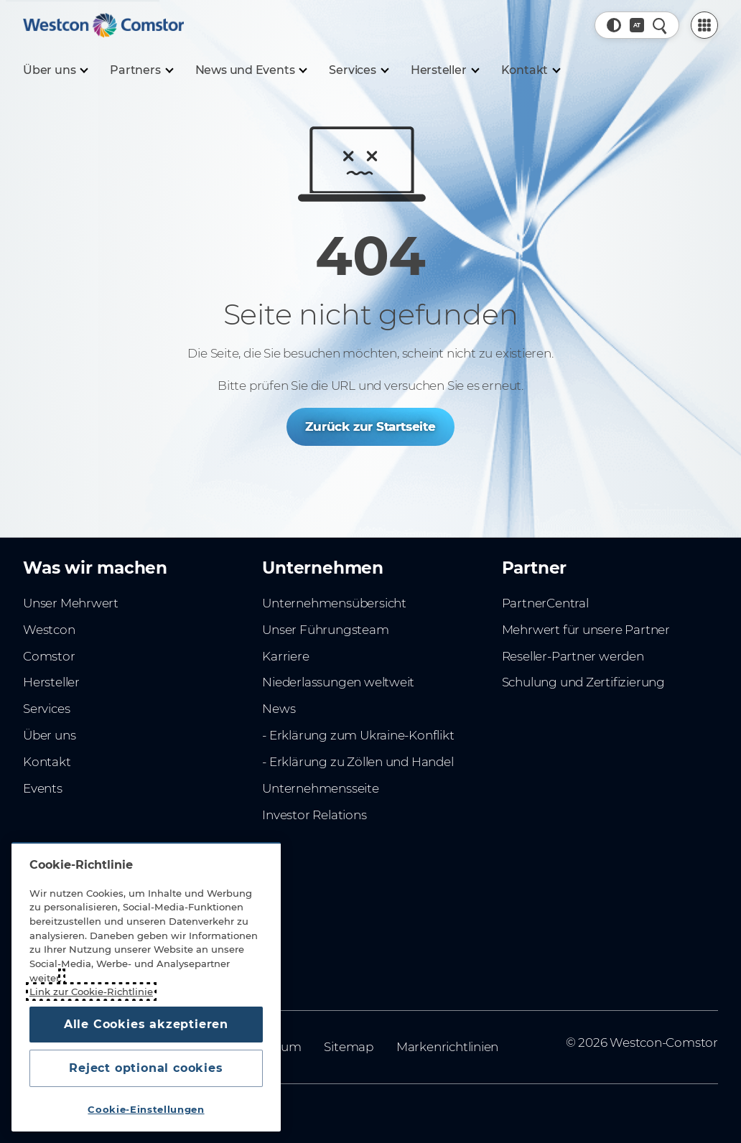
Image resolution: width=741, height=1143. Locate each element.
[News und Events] (251, 70)
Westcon (49, 629)
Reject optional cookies (146, 1068)
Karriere (285, 656)
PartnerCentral (545, 603)
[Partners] (141, 70)
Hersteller (51, 682)
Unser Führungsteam (325, 629)
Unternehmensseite (320, 788)
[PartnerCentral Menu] (704, 25)
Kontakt (47, 762)
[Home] (103, 25)
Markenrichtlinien (447, 1047)
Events (42, 788)
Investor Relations (314, 815)
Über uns (49, 735)
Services (46, 708)
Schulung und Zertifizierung (583, 682)
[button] (614, 25)
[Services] (358, 70)
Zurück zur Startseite (370, 426)
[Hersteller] (444, 70)
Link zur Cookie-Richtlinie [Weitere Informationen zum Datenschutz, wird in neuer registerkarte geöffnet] (91, 991)
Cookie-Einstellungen (146, 1109)
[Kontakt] (530, 70)
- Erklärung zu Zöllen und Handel (357, 762)
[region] (146, 987)
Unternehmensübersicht (334, 603)
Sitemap (348, 1047)
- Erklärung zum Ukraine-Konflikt (358, 735)
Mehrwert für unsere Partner (586, 629)
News (278, 708)
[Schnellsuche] (660, 25)
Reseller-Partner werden (573, 656)
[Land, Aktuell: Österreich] (637, 25)
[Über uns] (55, 70)
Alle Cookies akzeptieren (146, 1024)
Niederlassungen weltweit (338, 682)
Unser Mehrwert (70, 603)
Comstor (49, 656)
